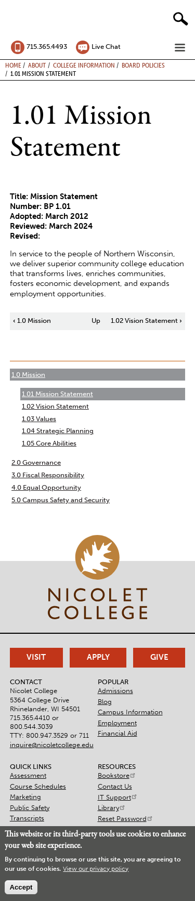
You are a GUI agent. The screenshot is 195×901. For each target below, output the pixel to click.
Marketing (25, 797)
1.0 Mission (32, 320)
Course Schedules (38, 786)
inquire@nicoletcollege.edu (52, 745)
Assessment (28, 775)
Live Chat (106, 46)
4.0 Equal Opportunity (46, 487)
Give (159, 657)
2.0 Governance (36, 462)
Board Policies (143, 65)
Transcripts (27, 818)
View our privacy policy (95, 868)
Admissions (115, 691)
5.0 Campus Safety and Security (60, 500)
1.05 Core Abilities (49, 443)
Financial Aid (117, 733)
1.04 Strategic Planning (58, 431)
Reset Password (125, 818)
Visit (36, 657)
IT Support (118, 797)
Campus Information (130, 712)
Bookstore (117, 775)
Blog (105, 702)
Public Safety (29, 808)
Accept (20, 887)
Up (96, 320)
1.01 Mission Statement (57, 394)
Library (112, 808)
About (37, 65)
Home (13, 65)
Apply (98, 657)
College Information (84, 65)
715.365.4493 (47, 46)
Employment (117, 723)
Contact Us (115, 786)
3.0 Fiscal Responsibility (47, 475)
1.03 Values (39, 419)
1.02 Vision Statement (146, 320)
